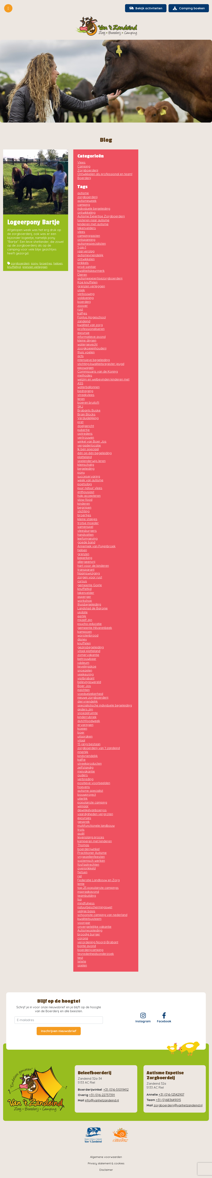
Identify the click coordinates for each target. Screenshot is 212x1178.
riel (79, 876)
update (82, 612)
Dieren (82, 275)
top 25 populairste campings (98, 888)
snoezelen (84, 671)
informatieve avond (91, 337)
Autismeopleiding (89, 931)
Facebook (164, 1018)
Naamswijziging (88, 574)
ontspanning (86, 240)
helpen (58, 263)
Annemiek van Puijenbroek (96, 546)
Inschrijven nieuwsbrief (58, 1031)
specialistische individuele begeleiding (104, 706)
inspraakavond (88, 892)
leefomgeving (87, 539)
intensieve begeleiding (93, 360)
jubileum (83, 663)
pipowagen (85, 368)
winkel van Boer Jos (91, 442)
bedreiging (85, 391)
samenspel (85, 527)
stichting (83, 512)
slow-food (84, 500)
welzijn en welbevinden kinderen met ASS (103, 381)
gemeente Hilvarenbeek (94, 628)
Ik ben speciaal (88, 449)
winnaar (83, 807)
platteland (84, 457)
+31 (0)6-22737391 (102, 1095)
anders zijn (85, 709)
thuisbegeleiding (89, 605)
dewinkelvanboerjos (92, 810)
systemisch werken (91, 861)
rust (80, 310)
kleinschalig (85, 465)
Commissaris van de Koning (97, 372)
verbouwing (85, 294)
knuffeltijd (14, 267)
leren (81, 399)
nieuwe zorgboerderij (92, 698)
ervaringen (85, 725)
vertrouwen (85, 438)
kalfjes (82, 313)
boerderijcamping (90, 950)
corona (82, 938)
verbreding (85, 779)
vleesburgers (87, 531)
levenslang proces (90, 838)
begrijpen (84, 508)
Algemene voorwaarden (106, 1157)
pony (34, 263)
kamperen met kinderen (94, 841)
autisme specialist (90, 791)
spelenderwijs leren (91, 461)
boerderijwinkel (88, 849)
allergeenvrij (86, 562)
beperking (84, 558)
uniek (81, 290)
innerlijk (82, 752)
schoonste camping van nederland (102, 915)
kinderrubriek (86, 717)
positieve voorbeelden (93, 783)
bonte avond (86, 946)
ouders (82, 775)
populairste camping (92, 803)
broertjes (46, 263)
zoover (82, 306)
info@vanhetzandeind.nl (102, 1100)
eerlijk (81, 616)
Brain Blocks (86, 414)
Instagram (143, 1018)
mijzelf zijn (84, 620)
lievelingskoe (86, 667)
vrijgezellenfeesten (91, 857)
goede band (86, 543)
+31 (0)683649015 (168, 1100)
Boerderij (84, 178)
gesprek (83, 822)
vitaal (81, 740)
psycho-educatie (89, 624)
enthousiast (85, 492)
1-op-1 (81, 248)
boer (80, 733)
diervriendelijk (87, 702)
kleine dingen (86, 341)
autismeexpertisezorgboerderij (100, 279)
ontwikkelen (86, 259)
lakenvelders (86, 228)
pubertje (83, 430)
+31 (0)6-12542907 (171, 1095)
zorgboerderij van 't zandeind (98, 748)
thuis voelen (86, 352)
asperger (84, 597)
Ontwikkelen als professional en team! (104, 174)
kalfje (81, 760)
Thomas (83, 845)
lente (80, 884)
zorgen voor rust (89, 577)
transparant (85, 570)
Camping (83, 166)
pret (80, 422)
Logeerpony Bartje (33, 223)
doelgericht (85, 426)
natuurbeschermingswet (94, 907)
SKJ (80, 407)
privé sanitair (86, 267)
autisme (83, 193)
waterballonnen (88, 387)
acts (80, 356)
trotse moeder (88, 523)
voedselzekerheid (90, 694)
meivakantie (86, 772)
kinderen (83, 504)
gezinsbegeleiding (90, 647)
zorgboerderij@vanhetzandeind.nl (178, 1105)
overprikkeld (86, 869)
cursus (82, 581)
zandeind (83, 321)
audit (80, 834)
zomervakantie (88, 655)
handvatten (85, 535)
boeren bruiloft (88, 403)
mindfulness (86, 903)
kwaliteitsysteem (89, 919)
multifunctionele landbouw (96, 826)
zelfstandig (85, 768)
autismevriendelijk (90, 255)
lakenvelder (85, 593)
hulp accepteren (89, 496)
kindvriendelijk (87, 756)
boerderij (84, 302)
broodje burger (88, 934)
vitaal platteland (88, 651)
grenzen (83, 554)
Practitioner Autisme (92, 853)
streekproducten (89, 764)
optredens (85, 434)
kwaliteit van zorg (90, 325)
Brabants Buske (88, 411)
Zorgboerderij (87, 170)
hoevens (83, 787)
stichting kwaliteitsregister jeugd (100, 364)
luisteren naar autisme (93, 220)
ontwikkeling (86, 213)
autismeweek (86, 201)
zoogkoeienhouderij (92, 348)
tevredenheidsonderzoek (95, 954)
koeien (82, 729)
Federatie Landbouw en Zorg (98, 880)
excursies (84, 818)
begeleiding (85, 469)
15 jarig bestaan (88, 744)
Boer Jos (84, 686)
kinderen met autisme (92, 224)
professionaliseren (91, 329)
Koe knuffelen (87, 282)
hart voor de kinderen (93, 566)
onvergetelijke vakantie (94, 927)
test (80, 958)
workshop (84, 601)
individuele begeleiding (93, 209)
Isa (79, 900)
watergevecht (87, 345)
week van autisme (90, 481)
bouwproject (86, 795)
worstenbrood (87, 636)
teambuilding (86, 896)
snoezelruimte (87, 713)
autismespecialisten (91, 244)
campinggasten (88, 236)
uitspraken (85, 737)
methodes (84, 376)
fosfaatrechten (88, 865)
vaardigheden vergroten (95, 814)
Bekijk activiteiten (145, 8)
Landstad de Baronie (92, 608)
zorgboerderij (20, 263)
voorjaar (83, 923)
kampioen (84, 632)
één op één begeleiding (94, 453)
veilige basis (86, 911)
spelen (82, 965)
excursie (83, 333)
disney (82, 639)
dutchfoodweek (88, 721)
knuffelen (84, 643)
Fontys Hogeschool (91, 317)
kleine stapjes (87, 519)
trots (80, 830)
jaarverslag (85, 251)
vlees (81, 232)
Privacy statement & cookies (106, 1163)
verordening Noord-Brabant (97, 942)
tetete (81, 962)
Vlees (81, 163)
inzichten (83, 690)
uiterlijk (82, 799)
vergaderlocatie (89, 446)
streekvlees (85, 395)
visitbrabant (85, 678)
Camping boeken (188, 8)
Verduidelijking (88, 418)
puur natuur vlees (89, 488)
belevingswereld (89, 682)
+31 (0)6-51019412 (116, 1090)
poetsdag (84, 484)
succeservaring (88, 477)
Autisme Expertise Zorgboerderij (101, 217)
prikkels (83, 263)
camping (83, 205)
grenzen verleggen (34, 267)
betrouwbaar (86, 659)
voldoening (85, 298)
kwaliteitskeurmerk (91, 271)
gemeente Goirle (89, 585)
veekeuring (85, 674)
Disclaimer (106, 1170)
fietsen (82, 872)
